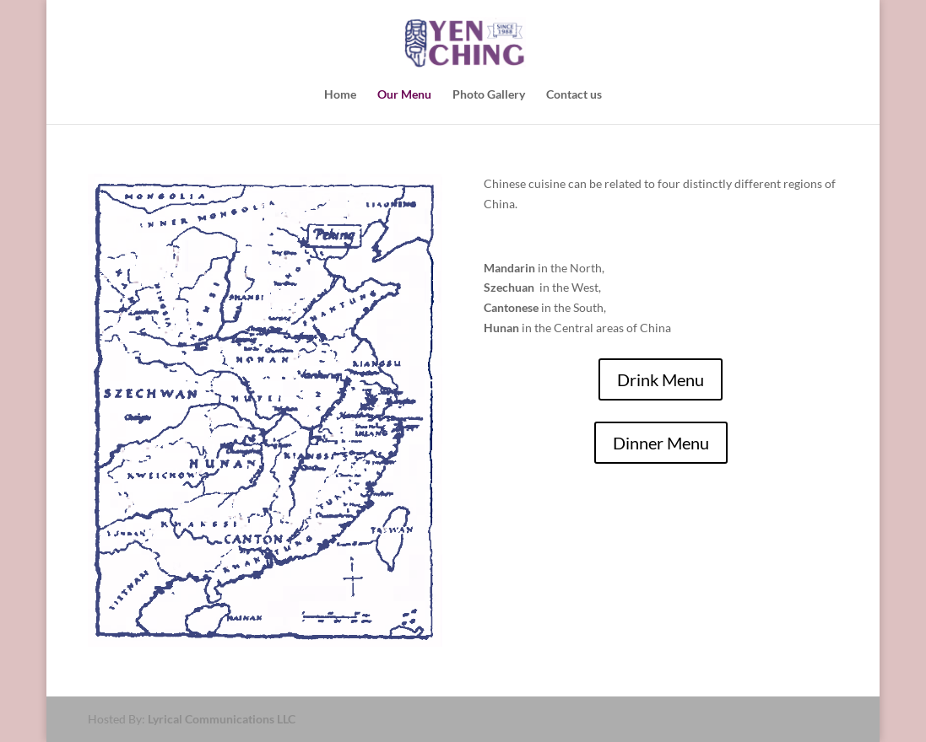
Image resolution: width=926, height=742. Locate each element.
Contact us (574, 95)
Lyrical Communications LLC (221, 719)
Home (340, 95)
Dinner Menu (661, 443)
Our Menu (404, 95)
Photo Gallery (488, 95)
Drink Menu (660, 379)
